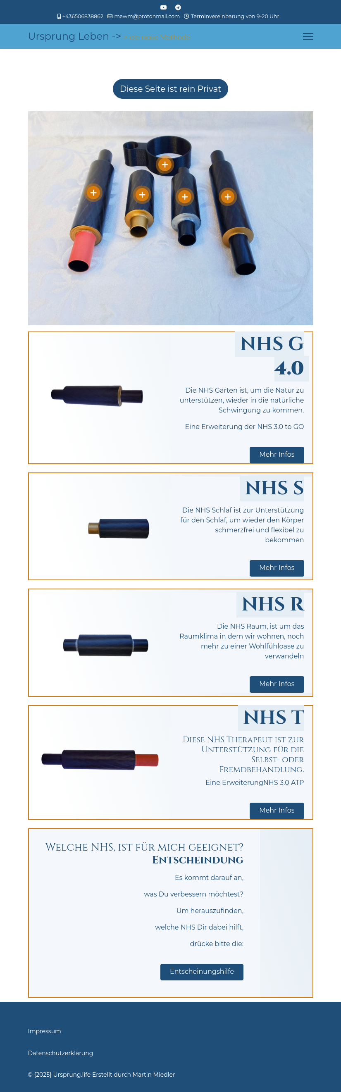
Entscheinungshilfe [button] (202, 971)
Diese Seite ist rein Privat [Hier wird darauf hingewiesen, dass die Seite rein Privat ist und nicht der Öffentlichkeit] (171, 89)
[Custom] (178, 7)
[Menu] (308, 36)
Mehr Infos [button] (276, 454)
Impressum (44, 1031)
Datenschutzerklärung (60, 1053)
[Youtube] (163, 7)
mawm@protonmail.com (147, 16)
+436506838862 (82, 16)
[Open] (93, 192)
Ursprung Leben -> (75, 36)
